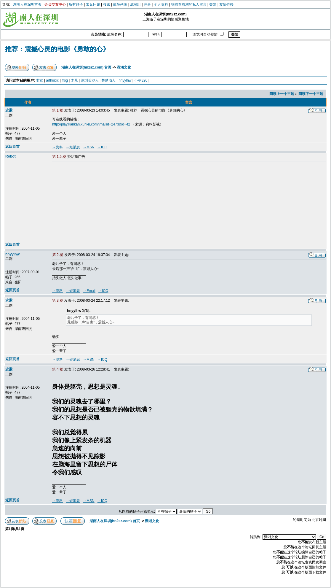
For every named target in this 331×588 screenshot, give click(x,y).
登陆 (212, 4)
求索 (39, 80)
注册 (147, 4)
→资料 (57, 147)
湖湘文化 (124, 67)
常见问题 (93, 4)
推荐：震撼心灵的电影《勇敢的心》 (57, 49)
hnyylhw (125, 80)
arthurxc (52, 80)
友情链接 (226, 4)
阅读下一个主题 (310, 94)
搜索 (106, 4)
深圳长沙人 (90, 80)
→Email (89, 291)
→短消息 (73, 147)
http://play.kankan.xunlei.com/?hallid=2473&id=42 (91, 124)
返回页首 (12, 146)
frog (65, 80)
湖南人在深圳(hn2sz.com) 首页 (86, 67)
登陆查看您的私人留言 (189, 4)
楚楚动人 (108, 80)
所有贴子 (76, 4)
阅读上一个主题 (281, 94)
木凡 (74, 80)
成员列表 (120, 4)
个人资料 (161, 4)
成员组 (135, 4)
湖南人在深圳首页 (27, 4)
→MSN (89, 147)
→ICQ (102, 147)
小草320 (140, 80)
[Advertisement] (97, 201)
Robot (10, 156)
